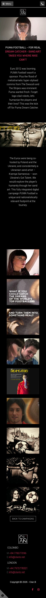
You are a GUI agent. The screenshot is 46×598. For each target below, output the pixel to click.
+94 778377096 (17, 553)
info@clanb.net (17, 557)
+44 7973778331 (18, 568)
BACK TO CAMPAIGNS (23, 518)
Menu (7, 4)
